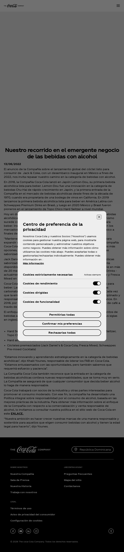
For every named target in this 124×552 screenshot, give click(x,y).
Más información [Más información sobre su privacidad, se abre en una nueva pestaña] (33, 263)
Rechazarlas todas (62, 332)
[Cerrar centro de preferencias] (99, 217)
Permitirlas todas (62, 314)
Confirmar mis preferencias (62, 323)
